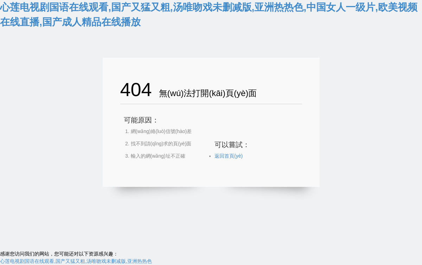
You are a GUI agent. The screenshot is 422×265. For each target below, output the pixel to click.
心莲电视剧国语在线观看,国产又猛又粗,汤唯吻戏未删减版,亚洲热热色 (76, 261)
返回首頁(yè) (229, 156)
